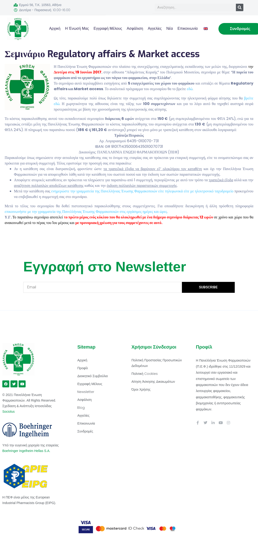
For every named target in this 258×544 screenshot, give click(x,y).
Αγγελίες (155, 28)
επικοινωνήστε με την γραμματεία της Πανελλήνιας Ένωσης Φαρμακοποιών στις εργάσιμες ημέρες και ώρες (86, 211)
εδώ (190, 89)
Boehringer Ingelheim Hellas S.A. (26, 451)
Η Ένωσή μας (77, 28)
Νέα (169, 28)
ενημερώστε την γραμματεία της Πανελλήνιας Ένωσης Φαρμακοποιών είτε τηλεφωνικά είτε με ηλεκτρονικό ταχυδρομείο (142, 191)
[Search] (239, 7)
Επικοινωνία (188, 28)
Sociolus (8, 411)
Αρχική (54, 28)
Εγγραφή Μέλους (108, 28)
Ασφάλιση (135, 28)
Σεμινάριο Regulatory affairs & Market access (102, 54)
